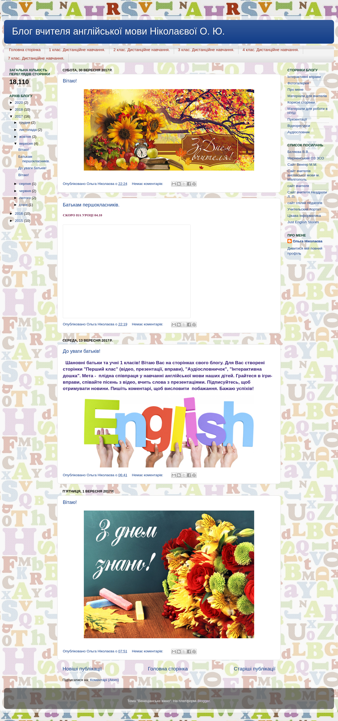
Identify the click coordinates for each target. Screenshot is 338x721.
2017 (19, 116)
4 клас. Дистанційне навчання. (270, 49)
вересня (26, 144)
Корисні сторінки (301, 102)
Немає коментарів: (148, 184)
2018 (19, 109)
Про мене (295, 90)
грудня (25, 123)
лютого (25, 198)
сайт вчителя (298, 186)
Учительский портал (304, 209)
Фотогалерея (298, 83)
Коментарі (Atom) (104, 680)
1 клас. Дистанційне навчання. (77, 49)
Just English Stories (303, 222)
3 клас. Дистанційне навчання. (206, 49)
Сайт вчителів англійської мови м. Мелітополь (303, 175)
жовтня (25, 137)
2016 (19, 214)
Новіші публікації (82, 669)
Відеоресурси (298, 126)
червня (25, 191)
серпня (25, 184)
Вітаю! (70, 81)
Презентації (297, 119)
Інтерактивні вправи (304, 77)
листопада (28, 130)
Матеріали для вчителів (307, 96)
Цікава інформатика (304, 216)
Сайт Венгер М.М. (302, 165)
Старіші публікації (254, 669)
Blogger (203, 701)
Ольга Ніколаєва (307, 241)
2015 (19, 221)
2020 (19, 103)
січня (23, 205)
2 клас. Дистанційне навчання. (141, 49)
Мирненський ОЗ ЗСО (305, 158)
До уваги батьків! (81, 351)
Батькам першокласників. (91, 205)
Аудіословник (298, 132)
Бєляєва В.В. (298, 152)
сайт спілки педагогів (304, 203)
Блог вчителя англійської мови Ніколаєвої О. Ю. (118, 31)
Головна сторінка (25, 49)
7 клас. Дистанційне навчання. (36, 58)
